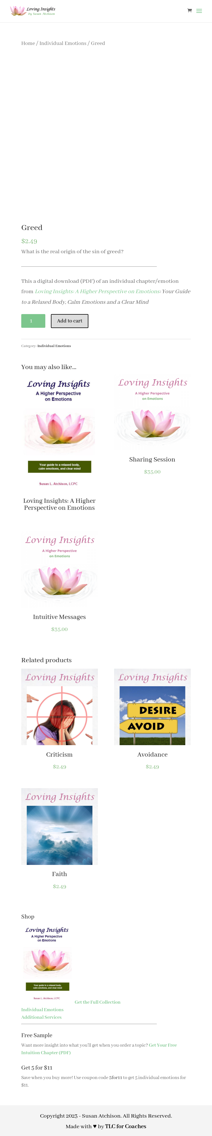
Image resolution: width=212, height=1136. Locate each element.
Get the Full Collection (98, 1002)
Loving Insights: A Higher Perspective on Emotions (97, 291)
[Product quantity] (33, 321)
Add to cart (69, 321)
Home (28, 43)
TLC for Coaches (125, 1126)
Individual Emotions (62, 43)
